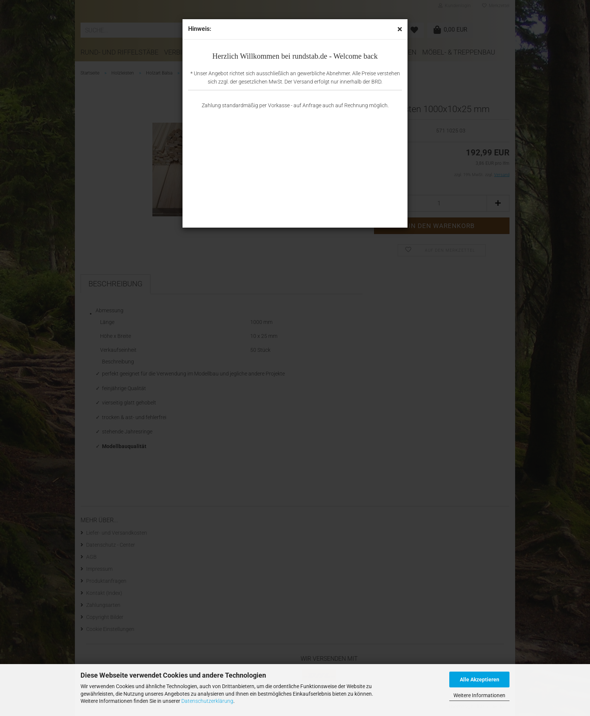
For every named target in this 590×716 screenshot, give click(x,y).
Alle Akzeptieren (479, 679)
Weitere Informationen (479, 695)
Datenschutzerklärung (207, 701)
